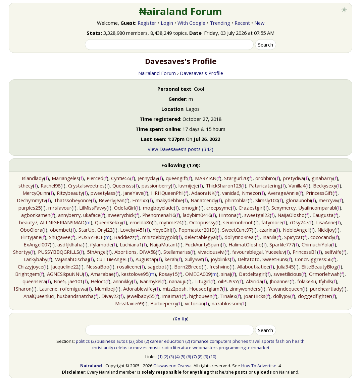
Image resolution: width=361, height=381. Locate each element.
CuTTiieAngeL (112, 259)
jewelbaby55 (140, 296)
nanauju (178, 281)
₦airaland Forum (180, 11)
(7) (194, 357)
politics (83, 341)
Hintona (228, 215)
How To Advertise (258, 366)
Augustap (146, 259)
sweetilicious (287, 274)
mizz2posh (175, 288)
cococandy (322, 237)
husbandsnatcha (75, 296)
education (174, 341)
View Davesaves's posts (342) (180, 149)
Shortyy (21, 251)
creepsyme (218, 207)
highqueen (200, 296)
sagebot (157, 266)
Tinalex (228, 296)
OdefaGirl (124, 207)
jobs (139, 341)
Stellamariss (176, 251)
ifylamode (101, 244)
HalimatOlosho (245, 244)
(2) (93, 341)
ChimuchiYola (316, 244)
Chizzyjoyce (30, 266)
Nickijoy (325, 229)
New (259, 22)
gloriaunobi (298, 200)
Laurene (48, 288)
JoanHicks (254, 296)
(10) (212, 357)
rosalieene (128, 266)
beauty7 (28, 222)
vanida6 (230, 192)
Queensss (123, 185)
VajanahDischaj (72, 259)
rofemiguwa (73, 288)
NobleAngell (296, 229)
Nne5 (59, 281)
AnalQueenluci (38, 296)
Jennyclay (148, 178)
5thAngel (97, 251)
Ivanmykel (150, 281)
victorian (194, 303)
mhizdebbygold (159, 237)
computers (220, 341)
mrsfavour (59, 207)
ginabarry (322, 178)
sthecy (25, 185)
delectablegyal (201, 237)
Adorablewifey (139, 288)
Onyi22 (104, 229)
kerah (171, 259)
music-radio (160, 348)
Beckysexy (324, 185)
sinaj (226, 274)
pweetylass (103, 192)
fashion (283, 341)
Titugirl (202, 281)
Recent (242, 22)
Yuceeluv (275, 251)
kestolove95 (134, 274)
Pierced (95, 178)
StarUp (87, 229)
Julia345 (285, 266)
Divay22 (110, 296)
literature (182, 348)
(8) (200, 357)
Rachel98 (50, 185)
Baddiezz (124, 237)
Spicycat (293, 237)
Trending (220, 22)
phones (240, 341)
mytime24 (170, 222)
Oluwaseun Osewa (172, 366)
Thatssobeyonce (72, 200)
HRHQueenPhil (167, 192)
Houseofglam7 (205, 288)
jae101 (75, 281)
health (298, 341)
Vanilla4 (297, 185)
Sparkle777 (281, 244)
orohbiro (265, 178)
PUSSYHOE (91, 237)
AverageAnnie (283, 192)
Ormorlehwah (324, 274)
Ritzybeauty (70, 192)
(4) (177, 357)
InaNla (269, 237)
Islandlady (33, 178)
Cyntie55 (120, 178)
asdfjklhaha (70, 244)
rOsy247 (299, 222)
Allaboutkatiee (253, 266)
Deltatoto (249, 259)
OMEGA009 (198, 274)
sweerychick (121, 215)
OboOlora (31, 229)
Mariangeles (65, 178)
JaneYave (133, 192)
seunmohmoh (238, 222)
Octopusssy (202, 222)
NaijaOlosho (291, 215)
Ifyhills (325, 281)
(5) (182, 357)
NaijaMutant (163, 244)
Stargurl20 (236, 178)
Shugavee (59, 237)
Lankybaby (35, 259)
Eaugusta (322, 215)
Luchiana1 (131, 244)
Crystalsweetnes (86, 185)
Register (147, 22)
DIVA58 (147, 251)
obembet (60, 229)
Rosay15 (168, 274)
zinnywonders (245, 288)
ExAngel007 (36, 244)
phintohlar (236, 200)
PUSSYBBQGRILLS (58, 251)
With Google (191, 22)
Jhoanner (280, 281)
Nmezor (251, 192)
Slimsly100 (266, 200)
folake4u (306, 281)
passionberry (156, 185)
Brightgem (27, 274)
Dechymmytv (31, 200)
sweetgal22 (257, 215)
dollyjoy (281, 296)
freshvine (219, 266)
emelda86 (141, 222)
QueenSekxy (108, 222)
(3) (171, 357)
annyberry (69, 215)
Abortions (125, 251)
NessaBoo (97, 266)
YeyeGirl (162, 229)
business (106, 341)
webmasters (205, 348)
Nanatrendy (204, 200)
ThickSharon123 (223, 185)
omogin (190, 207)
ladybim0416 (197, 215)
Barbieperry (163, 303)
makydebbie (169, 200)
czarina (267, 229)
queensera (34, 281)
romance (200, 341)
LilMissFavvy (92, 207)
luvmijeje (188, 185)
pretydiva (293, 178)
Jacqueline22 (65, 266)
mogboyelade (158, 207)
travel (254, 341)
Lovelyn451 (132, 229)
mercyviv (328, 200)
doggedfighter (314, 296)
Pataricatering (265, 185)
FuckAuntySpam (203, 244)
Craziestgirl (251, 207)
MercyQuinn (35, 192)
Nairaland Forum (157, 73)
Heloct (98, 281)
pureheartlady (326, 288)
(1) (160, 357)
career (156, 341)
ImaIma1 (172, 296)
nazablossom (226, 303)
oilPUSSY (228, 281)
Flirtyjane (31, 237)
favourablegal (247, 251)
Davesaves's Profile (201, 73)
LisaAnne (326, 222)
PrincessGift (319, 192)
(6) (188, 357)
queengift (176, 178)
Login (167, 22)
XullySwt (194, 259)
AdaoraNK (202, 192)
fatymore (271, 222)
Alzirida (254, 281)
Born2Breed (188, 266)
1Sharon (22, 288)
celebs (120, 348)
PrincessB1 (305, 251)
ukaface (91, 215)
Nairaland (91, 366)
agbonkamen (35, 215)
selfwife (333, 251)
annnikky (122, 281)
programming (232, 348)
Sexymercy (283, 207)
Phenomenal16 (158, 215)
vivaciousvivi (211, 251)
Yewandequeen (285, 288)
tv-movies (138, 348)
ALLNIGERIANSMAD (62, 222)
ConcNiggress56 (313, 259)
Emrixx (140, 200)
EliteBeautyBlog (319, 266)
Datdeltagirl (252, 274)
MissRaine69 (129, 303)
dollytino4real (239, 237)
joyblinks (220, 259)
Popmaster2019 (196, 229)
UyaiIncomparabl (317, 207)
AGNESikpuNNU (65, 274)
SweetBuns (274, 259)
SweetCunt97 (237, 229)
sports (267, 341)
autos (122, 341)
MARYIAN (205, 178)
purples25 (29, 207)
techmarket (258, 348)
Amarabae (102, 274)
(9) (205, 357)
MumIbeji (105, 288)
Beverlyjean (111, 200)
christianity (102, 348)
